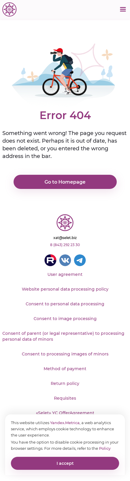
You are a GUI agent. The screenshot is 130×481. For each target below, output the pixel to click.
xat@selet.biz (65, 237)
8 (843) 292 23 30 (65, 245)
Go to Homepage (65, 182)
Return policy (65, 383)
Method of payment (65, 368)
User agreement (65, 274)
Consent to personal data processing (65, 304)
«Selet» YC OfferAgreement (65, 413)
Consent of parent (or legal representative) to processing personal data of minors (63, 336)
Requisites (65, 398)
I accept (65, 463)
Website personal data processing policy (65, 289)
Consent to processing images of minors (65, 354)
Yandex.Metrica (65, 422)
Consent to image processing (65, 318)
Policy (105, 448)
